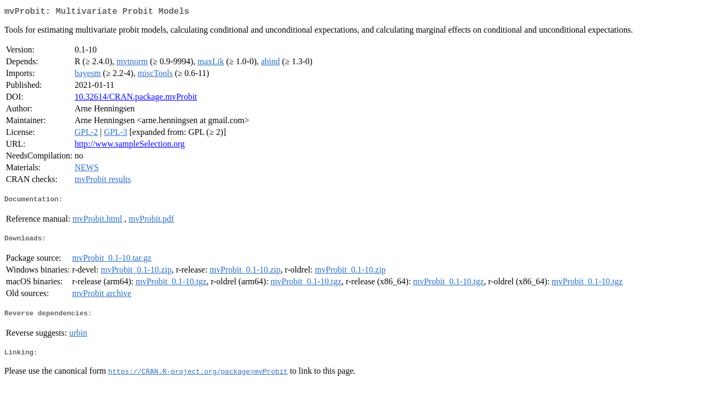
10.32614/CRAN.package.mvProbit (135, 98)
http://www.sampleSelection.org (129, 145)
